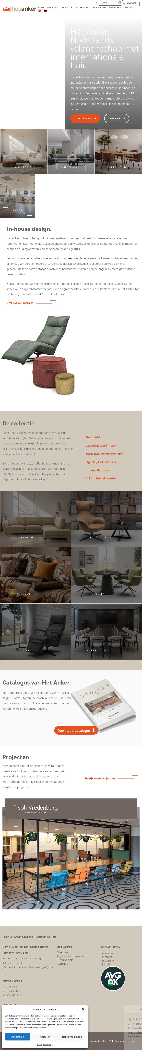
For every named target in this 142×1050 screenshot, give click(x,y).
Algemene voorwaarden (72, 956)
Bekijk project (34, 812)
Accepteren (18, 1036)
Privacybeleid (65, 960)
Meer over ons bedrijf (29, 303)
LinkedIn (106, 964)
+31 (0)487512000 (12, 995)
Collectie (66, 7)
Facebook (107, 953)
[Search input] (108, 2)
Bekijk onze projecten (109, 778)
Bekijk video (84, 118)
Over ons (52, 7)
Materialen (82, 7)
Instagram (107, 960)
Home (41, 7)
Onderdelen (99, 7)
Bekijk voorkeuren (72, 1036)
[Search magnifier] (120, 3)
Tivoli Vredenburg (35, 807)
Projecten (115, 7)
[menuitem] (40, 11)
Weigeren (45, 1036)
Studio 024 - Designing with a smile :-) (121, 1040)
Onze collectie (116, 118)
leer (70, 258)
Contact (129, 7)
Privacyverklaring (45, 1044)
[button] (83, 1009)
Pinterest (106, 957)
